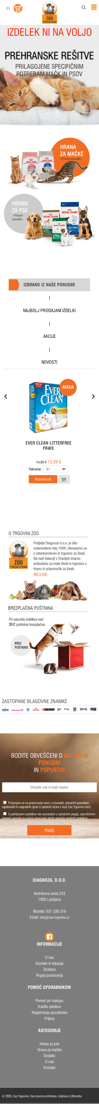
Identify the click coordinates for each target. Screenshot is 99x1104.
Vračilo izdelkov (49, 1006)
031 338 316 (56, 911)
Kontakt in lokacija (49, 963)
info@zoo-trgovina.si (54, 917)
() (8, 8)
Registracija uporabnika (49, 1012)
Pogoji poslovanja (49, 975)
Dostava (49, 969)
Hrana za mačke (49, 1049)
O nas (49, 957)
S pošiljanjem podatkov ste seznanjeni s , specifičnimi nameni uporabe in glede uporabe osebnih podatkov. (48, 816)
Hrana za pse (49, 1043)
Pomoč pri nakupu (49, 1000)
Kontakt (49, 1067)
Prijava (49, 1018)
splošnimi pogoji (68, 814)
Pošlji (49, 830)
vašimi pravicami (36, 818)
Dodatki (49, 1055)
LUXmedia (75, 1096)
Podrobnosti (43, 479)
